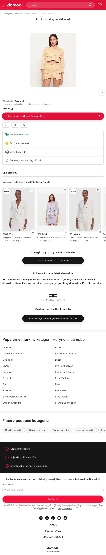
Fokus (58, 384)
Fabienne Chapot (65, 371)
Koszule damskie (92, 283)
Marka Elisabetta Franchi (53, 309)
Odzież (19, 13)
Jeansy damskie (72, 279)
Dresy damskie (51, 279)
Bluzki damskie (11, 279)
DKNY (5, 365)
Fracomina (61, 390)
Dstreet (6, 378)
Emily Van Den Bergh (14, 396)
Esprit (58, 347)
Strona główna (8, 13)
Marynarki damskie (46, 13)
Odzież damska (30, 13)
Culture (6, 347)
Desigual (7, 359)
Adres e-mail (8, 484)
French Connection (65, 402)
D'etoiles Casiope (12, 353)
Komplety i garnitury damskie (62, 283)
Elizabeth (7, 390)
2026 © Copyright (53, 551)
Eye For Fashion (64, 365)
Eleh (4, 384)
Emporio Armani (11, 402)
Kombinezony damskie (28, 283)
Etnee (58, 359)
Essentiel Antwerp (65, 353)
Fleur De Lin (62, 378)
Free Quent (61, 396)
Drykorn (7, 371)
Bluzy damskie (31, 279)
